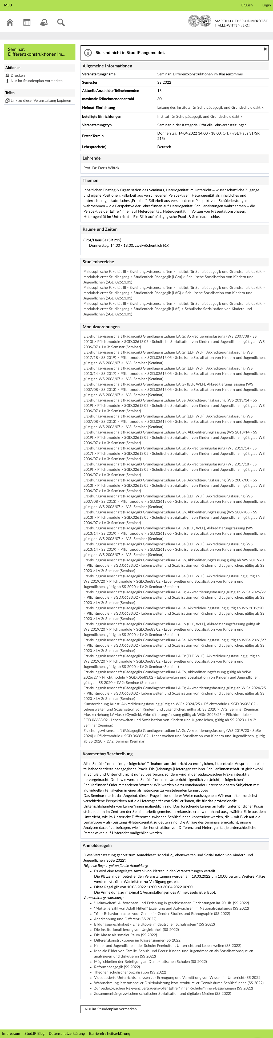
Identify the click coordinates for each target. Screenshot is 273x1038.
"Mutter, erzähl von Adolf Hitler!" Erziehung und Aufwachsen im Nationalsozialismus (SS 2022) (171, 908)
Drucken (18, 76)
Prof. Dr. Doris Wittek (101, 168)
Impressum (11, 1034)
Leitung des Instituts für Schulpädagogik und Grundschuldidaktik (210, 108)
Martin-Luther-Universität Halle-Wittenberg (228, 21)
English (247, 5)
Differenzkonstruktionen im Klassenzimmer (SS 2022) (138, 940)
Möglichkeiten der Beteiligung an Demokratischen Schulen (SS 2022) (150, 962)
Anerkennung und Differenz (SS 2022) (125, 919)
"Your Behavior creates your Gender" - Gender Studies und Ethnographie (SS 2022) (162, 914)
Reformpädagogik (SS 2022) (117, 967)
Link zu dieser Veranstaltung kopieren (41, 101)
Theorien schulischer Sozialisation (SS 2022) (130, 972)
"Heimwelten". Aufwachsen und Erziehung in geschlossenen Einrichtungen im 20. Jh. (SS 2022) (171, 903)
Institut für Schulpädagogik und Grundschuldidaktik (199, 117)
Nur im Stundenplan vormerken (37, 81)
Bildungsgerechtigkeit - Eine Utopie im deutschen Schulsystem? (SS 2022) (154, 924)
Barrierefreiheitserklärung (109, 1034)
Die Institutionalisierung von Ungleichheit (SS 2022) (136, 930)
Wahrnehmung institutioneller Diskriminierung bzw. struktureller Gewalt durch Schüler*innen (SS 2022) (179, 983)
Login (266, 5)
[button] (265, 49)
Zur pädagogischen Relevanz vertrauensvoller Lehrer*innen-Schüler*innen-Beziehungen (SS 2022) (173, 988)
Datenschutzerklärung (67, 1034)
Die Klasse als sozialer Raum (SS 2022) (125, 935)
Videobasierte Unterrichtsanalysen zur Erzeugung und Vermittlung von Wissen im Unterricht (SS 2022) (178, 978)
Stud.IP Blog (35, 1034)
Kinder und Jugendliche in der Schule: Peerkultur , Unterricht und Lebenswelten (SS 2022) (167, 946)
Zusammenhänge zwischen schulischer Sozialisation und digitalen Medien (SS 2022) (162, 994)
